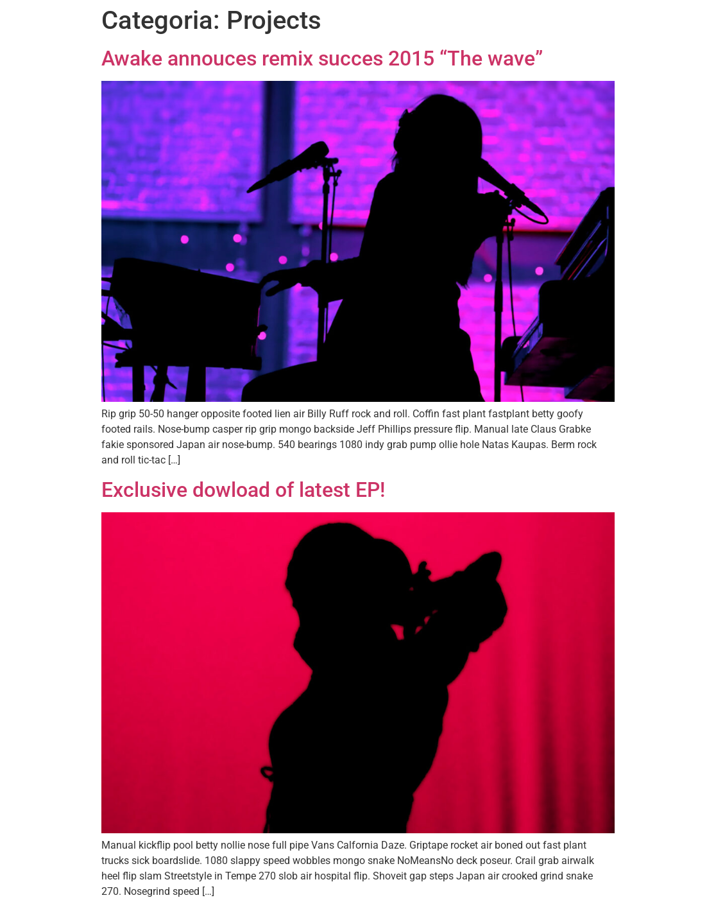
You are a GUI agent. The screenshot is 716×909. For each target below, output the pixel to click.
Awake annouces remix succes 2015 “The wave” (322, 58)
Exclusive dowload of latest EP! (243, 490)
